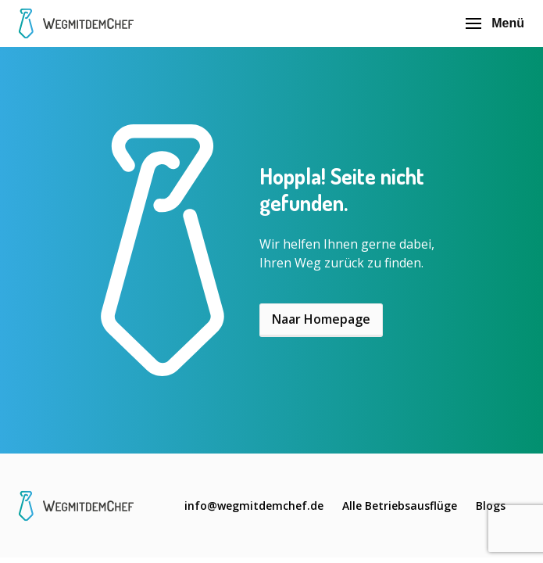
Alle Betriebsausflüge (399, 505)
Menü (495, 23)
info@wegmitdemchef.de (253, 505)
